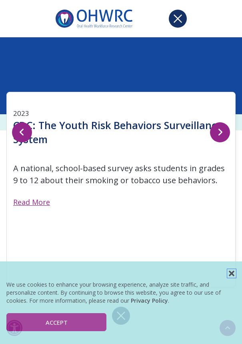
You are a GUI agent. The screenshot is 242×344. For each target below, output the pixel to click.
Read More (31, 202)
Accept (57, 322)
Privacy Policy (149, 300)
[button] (232, 273)
